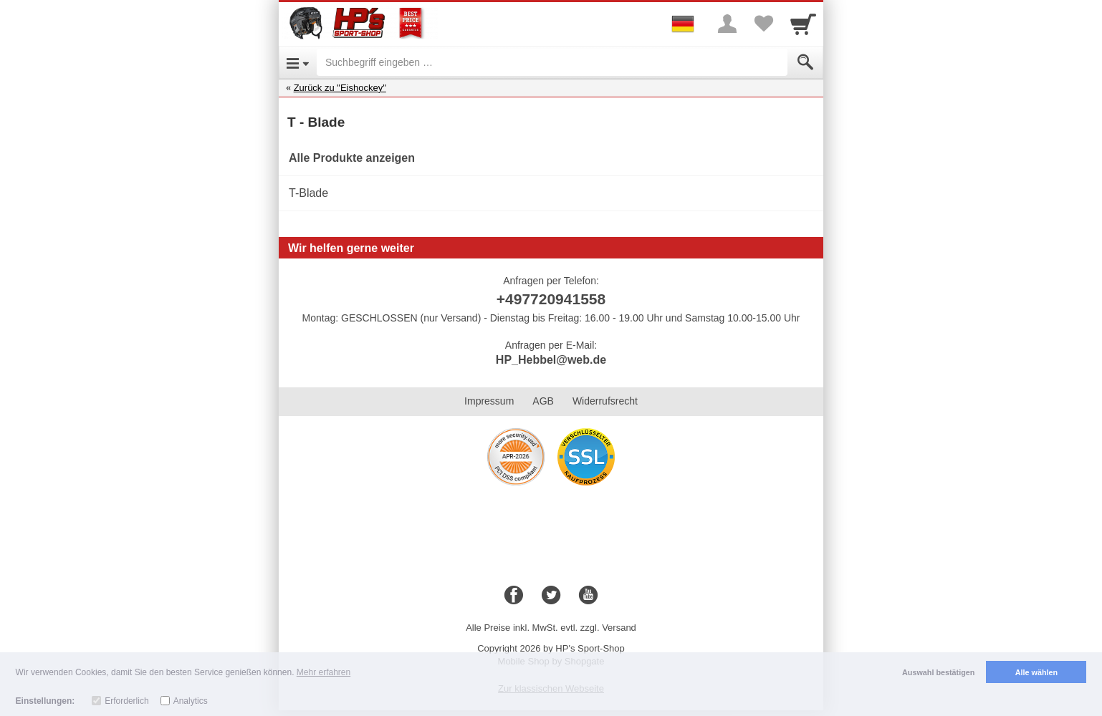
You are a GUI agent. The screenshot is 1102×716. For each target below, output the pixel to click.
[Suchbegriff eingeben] (552, 62)
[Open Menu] (297, 62)
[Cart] (803, 23)
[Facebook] (513, 595)
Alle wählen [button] (1036, 672)
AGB (543, 401)
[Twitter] (551, 595)
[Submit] (805, 62)
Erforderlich (126, 701)
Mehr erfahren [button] (323, 672)
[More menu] (727, 23)
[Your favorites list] (763, 23)
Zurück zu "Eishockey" (340, 87)
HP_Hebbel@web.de (551, 360)
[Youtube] (588, 595)
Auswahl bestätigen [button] (938, 672)
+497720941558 (551, 299)
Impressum (489, 401)
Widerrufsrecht (605, 401)
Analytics (190, 701)
